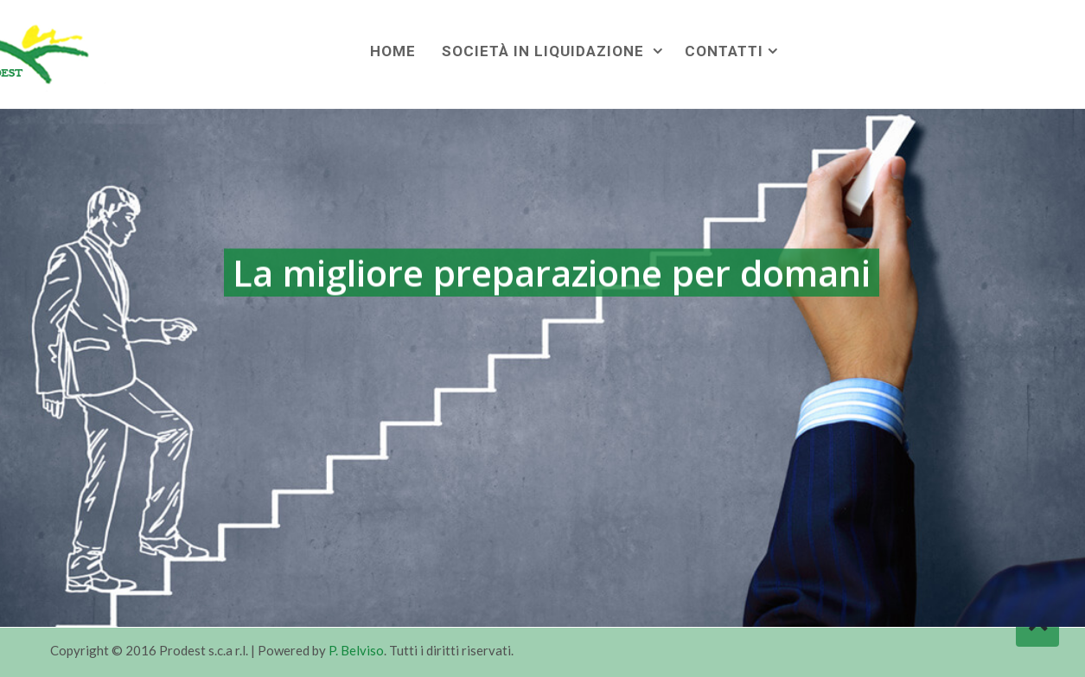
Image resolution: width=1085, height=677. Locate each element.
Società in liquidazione (545, 51)
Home (393, 51)
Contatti (724, 51)
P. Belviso (356, 650)
